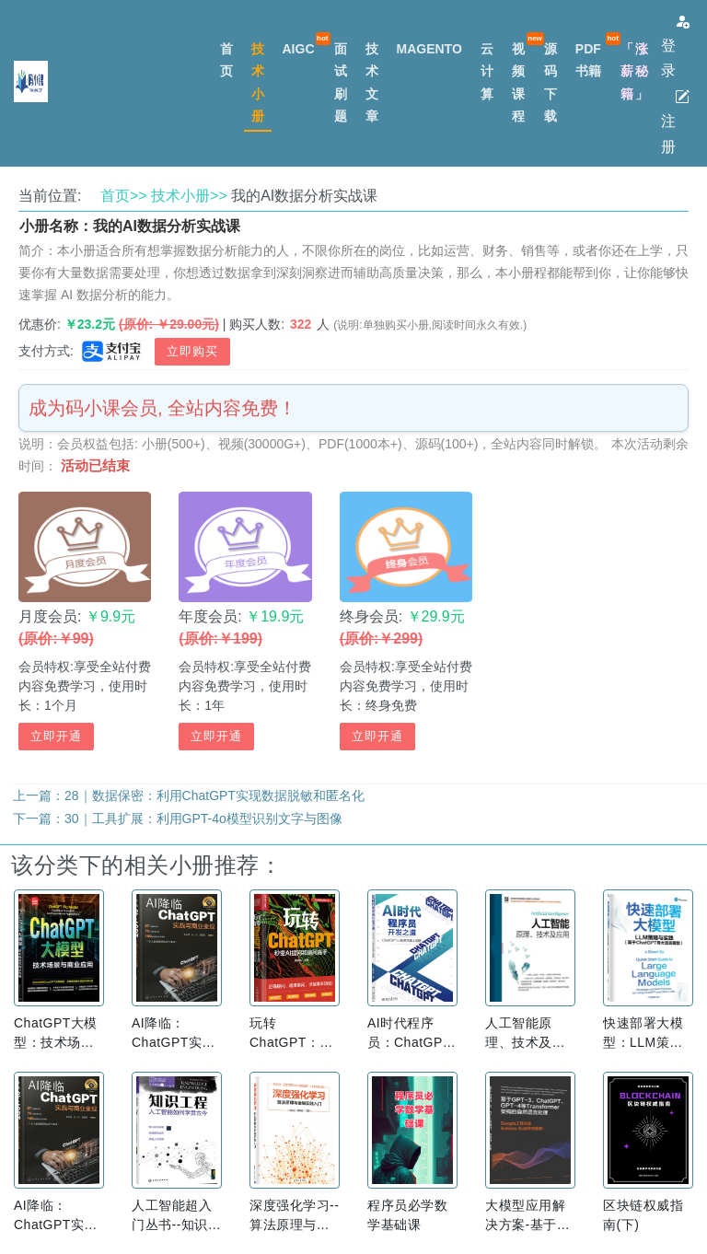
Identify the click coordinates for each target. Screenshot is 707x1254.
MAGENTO (429, 48)
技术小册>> (189, 195)
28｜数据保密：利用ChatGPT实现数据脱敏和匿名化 (214, 795)
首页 (226, 59)
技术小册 (257, 81)
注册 (675, 121)
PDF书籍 (588, 59)
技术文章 (371, 81)
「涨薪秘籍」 (635, 70)
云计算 (487, 70)
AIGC (299, 48)
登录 (675, 46)
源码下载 (550, 81)
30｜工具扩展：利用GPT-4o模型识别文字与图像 (203, 818)
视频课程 (518, 81)
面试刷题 (340, 81)
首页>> (123, 195)
